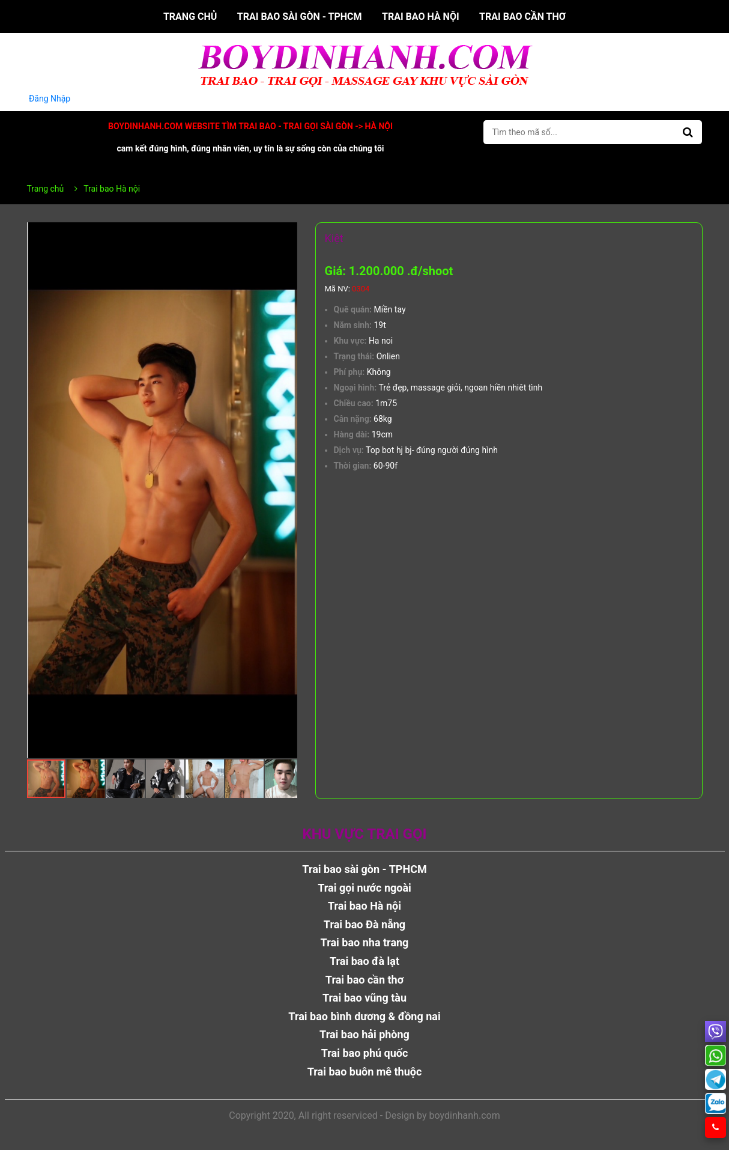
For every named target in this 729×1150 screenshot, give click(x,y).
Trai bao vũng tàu (364, 997)
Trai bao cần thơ (522, 16)
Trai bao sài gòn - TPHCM (299, 16)
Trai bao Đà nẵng (364, 924)
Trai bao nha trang (365, 942)
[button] (286, 233)
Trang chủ (190, 16)
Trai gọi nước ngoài (364, 887)
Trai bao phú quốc (364, 1053)
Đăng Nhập (50, 98)
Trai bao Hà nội (420, 16)
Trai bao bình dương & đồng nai (364, 1016)
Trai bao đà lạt (364, 961)
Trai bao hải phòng (364, 1034)
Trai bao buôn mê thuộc (364, 1071)
